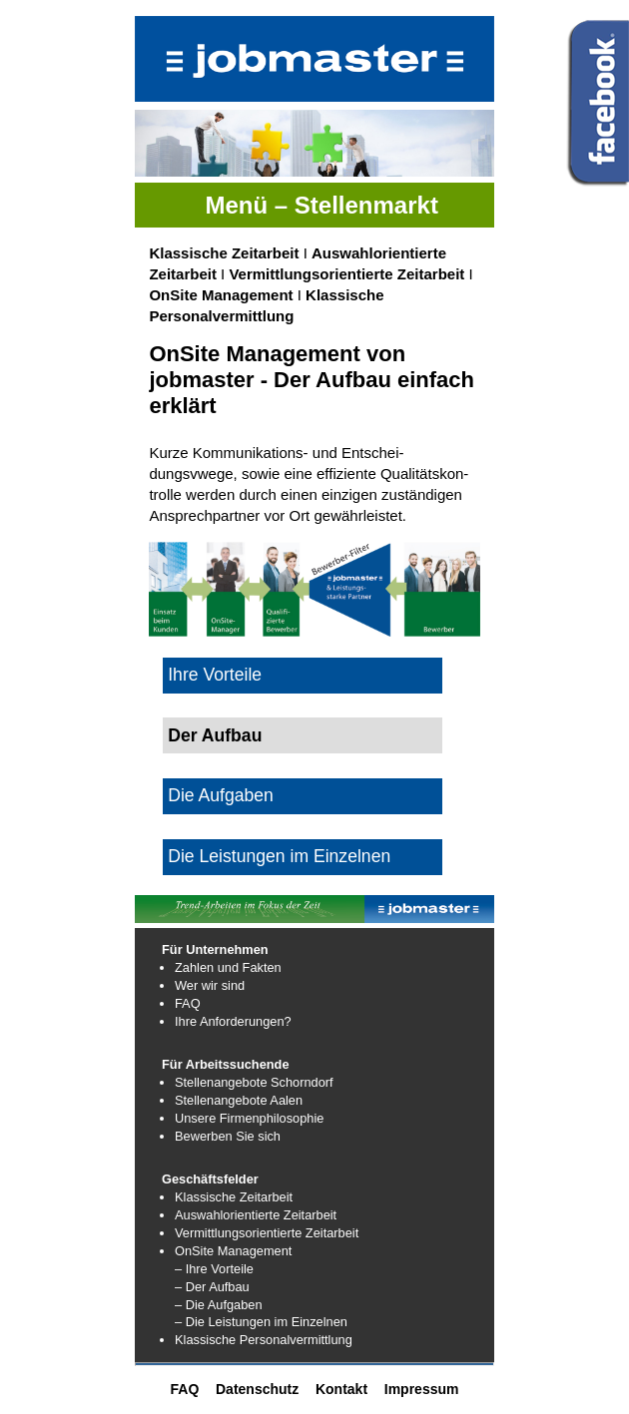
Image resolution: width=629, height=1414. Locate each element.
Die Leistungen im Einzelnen (279, 856)
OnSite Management (221, 294)
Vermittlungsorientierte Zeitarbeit (346, 273)
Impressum (421, 1389)
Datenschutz (257, 1389)
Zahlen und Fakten (228, 967)
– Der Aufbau (212, 1286)
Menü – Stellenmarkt (321, 205)
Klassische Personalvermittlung (263, 1339)
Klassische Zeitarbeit (224, 252)
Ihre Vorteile (215, 675)
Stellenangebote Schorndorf (254, 1082)
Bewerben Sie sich (228, 1136)
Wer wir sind (210, 985)
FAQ (188, 1003)
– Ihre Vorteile (214, 1268)
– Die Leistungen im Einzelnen (261, 1321)
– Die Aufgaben (219, 1304)
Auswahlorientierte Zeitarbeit (255, 1214)
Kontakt (341, 1389)
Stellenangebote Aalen (239, 1100)
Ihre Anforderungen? (233, 1021)
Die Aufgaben (221, 795)
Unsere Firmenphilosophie (249, 1118)
